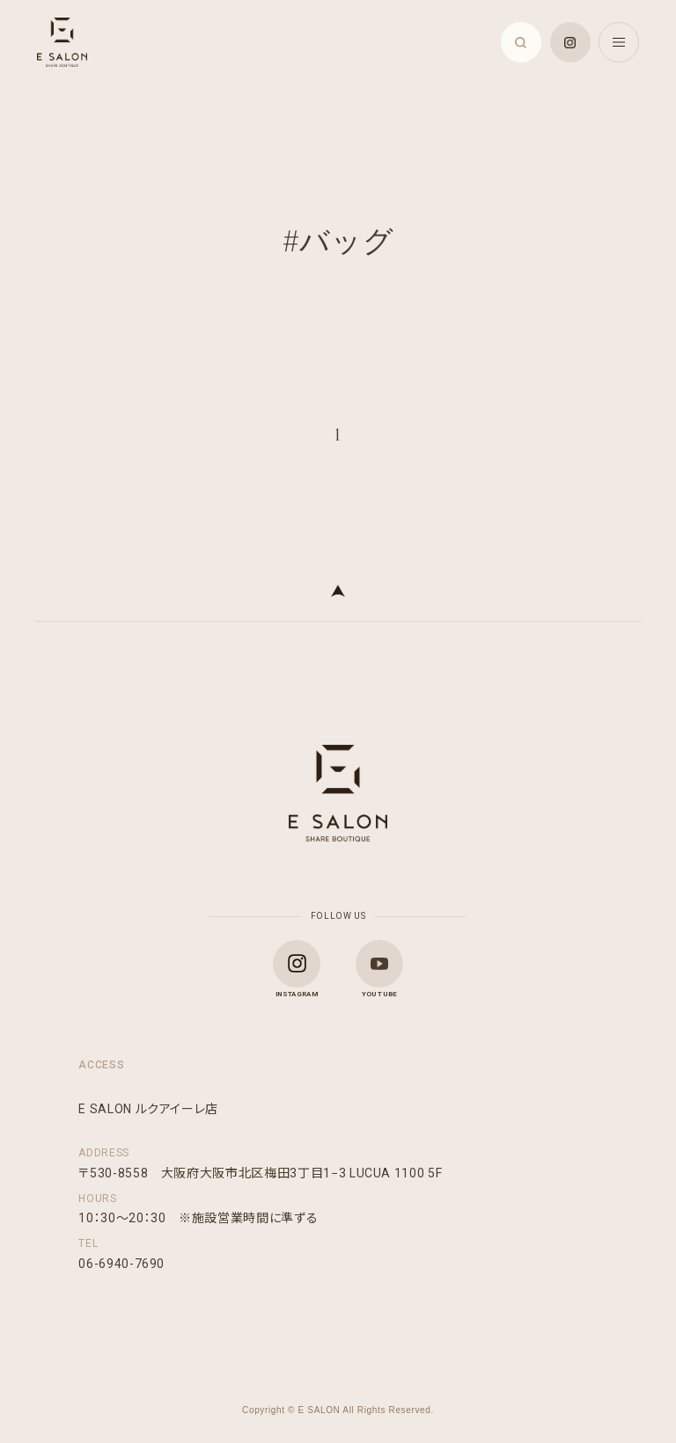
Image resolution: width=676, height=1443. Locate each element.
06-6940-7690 (121, 1264)
